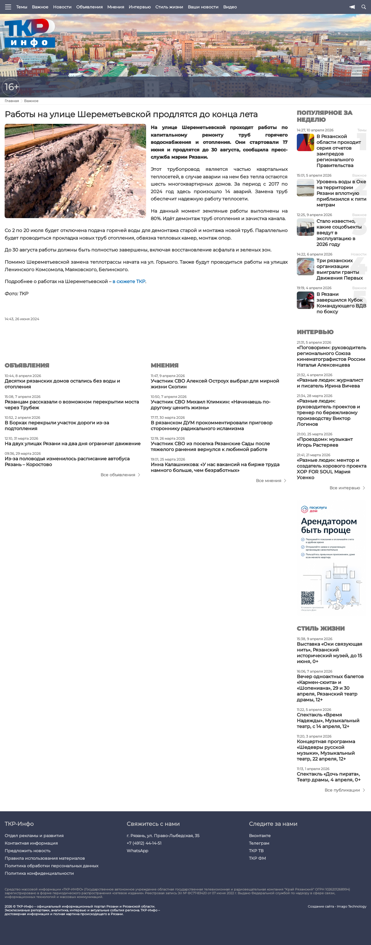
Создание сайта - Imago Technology (337, 906)
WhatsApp (137, 850)
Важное (40, 7)
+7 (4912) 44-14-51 (144, 843)
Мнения (115, 7)
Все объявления (118, 474)
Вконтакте (260, 835)
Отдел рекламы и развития (34, 835)
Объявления (89, 7)
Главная (12, 101)
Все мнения (268, 480)
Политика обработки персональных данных (51, 865)
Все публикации (342, 790)
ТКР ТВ (256, 850)
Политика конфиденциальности (39, 873)
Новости (62, 7)
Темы (21, 7)
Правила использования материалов (45, 858)
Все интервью (345, 487)
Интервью (140, 7)
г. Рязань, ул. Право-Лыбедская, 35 (163, 835)
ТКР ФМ (257, 858)
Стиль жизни (169, 7)
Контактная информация (31, 843)
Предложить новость (27, 850)
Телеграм (259, 843)
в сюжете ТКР (128, 281)
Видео (230, 7)
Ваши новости (203, 7)
